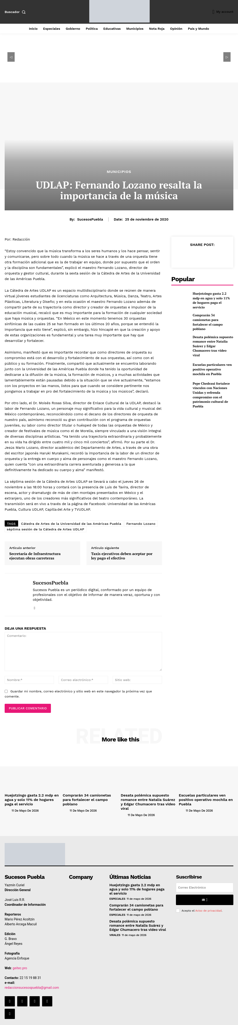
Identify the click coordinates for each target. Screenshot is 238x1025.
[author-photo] (8, 808)
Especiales (117, 891)
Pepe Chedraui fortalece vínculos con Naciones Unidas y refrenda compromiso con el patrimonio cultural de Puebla (213, 380)
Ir (204, 893)
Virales (114, 927)
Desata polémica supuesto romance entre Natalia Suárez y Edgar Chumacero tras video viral (212, 340)
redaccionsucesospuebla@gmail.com (32, 981)
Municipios (119, 172)
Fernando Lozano (140, 524)
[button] (16, 12)
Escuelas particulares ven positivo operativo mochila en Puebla (212, 360)
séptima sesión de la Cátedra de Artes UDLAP (45, 529)
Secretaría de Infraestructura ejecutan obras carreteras (35, 556)
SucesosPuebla (90, 219)
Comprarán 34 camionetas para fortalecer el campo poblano (210, 319)
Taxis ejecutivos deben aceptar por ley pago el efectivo (121, 556)
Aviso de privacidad (208, 903)
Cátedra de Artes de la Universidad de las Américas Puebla (71, 524)
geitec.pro (20, 961)
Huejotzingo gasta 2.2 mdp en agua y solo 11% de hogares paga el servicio (212, 299)
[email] (204, 881)
